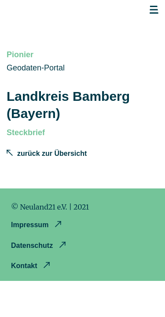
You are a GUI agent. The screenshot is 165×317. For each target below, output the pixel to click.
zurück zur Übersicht (52, 153)
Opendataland (53, 12)
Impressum (31, 225)
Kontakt (25, 265)
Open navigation (154, 10)
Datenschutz (33, 245)
